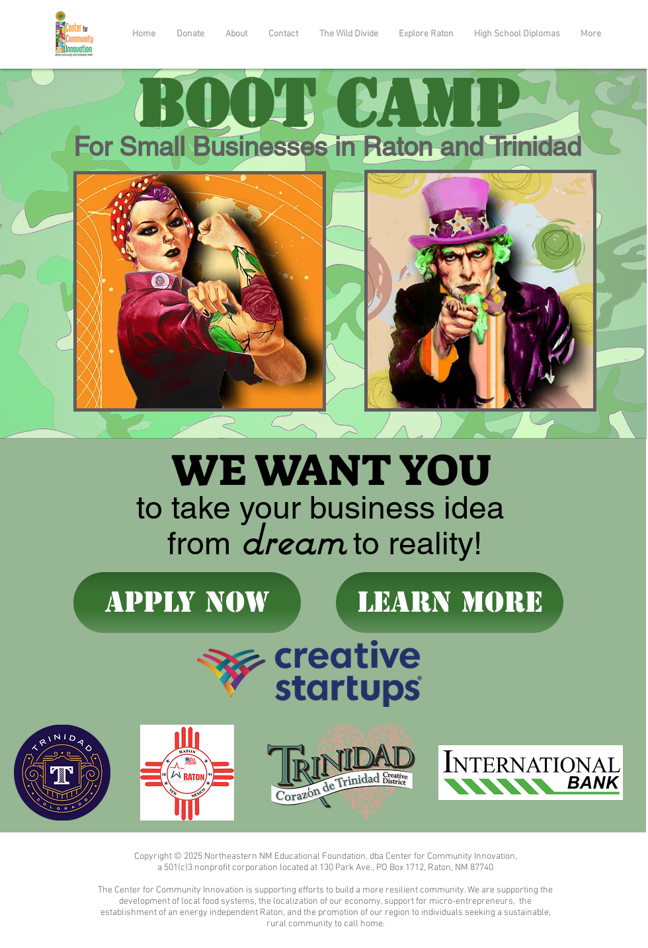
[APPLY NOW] (187, 602)
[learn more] (449, 602)
